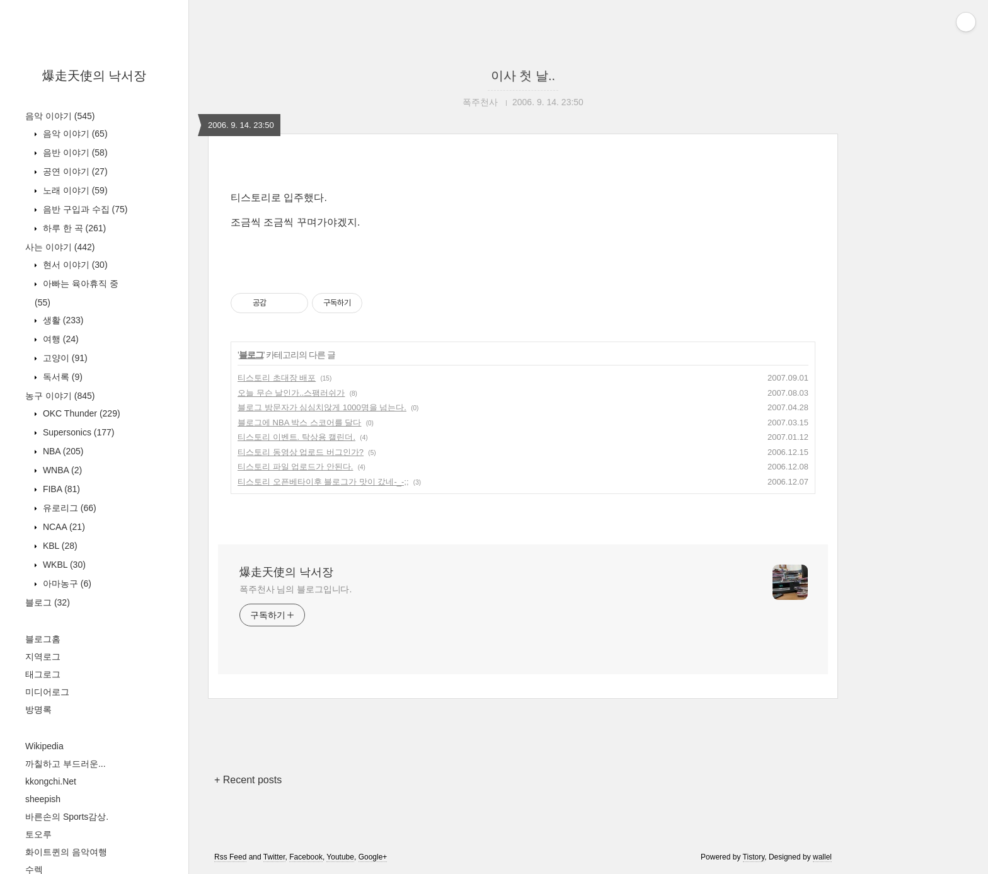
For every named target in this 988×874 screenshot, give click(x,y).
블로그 (47, 602)
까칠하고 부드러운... (65, 764)
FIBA (60, 489)
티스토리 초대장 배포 (277, 377)
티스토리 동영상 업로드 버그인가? (301, 452)
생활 (61, 320)
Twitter (274, 857)
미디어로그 (47, 692)
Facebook (306, 857)
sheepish (42, 799)
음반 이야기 (74, 152)
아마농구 (65, 583)
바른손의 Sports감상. (66, 817)
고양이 (64, 358)
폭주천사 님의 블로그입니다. (295, 589)
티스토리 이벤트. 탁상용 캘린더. (296, 437)
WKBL (63, 565)
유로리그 (68, 508)
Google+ (373, 857)
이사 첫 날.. (523, 76)
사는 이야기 (60, 247)
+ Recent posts (248, 779)
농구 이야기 (60, 396)
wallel (822, 857)
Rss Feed (230, 857)
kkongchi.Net (50, 781)
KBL (59, 546)
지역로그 (42, 657)
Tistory (754, 857)
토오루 (38, 834)
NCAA (62, 527)
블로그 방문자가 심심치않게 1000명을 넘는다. (322, 407)
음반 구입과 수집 (83, 209)
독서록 (61, 377)
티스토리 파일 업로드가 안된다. (295, 466)
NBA (61, 451)
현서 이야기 (74, 265)
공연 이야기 (74, 171)
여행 (59, 339)
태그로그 (42, 674)
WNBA (61, 470)
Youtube (340, 857)
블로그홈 (42, 639)
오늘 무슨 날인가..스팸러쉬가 (291, 393)
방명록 (38, 709)
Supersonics (77, 432)
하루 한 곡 (73, 228)
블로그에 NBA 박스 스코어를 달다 (299, 422)
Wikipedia (44, 746)
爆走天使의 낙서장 (94, 76)
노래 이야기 (74, 190)
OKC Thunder (80, 413)
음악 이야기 (60, 116)
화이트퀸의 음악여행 (66, 852)
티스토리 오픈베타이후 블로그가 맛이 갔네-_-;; (323, 481)
